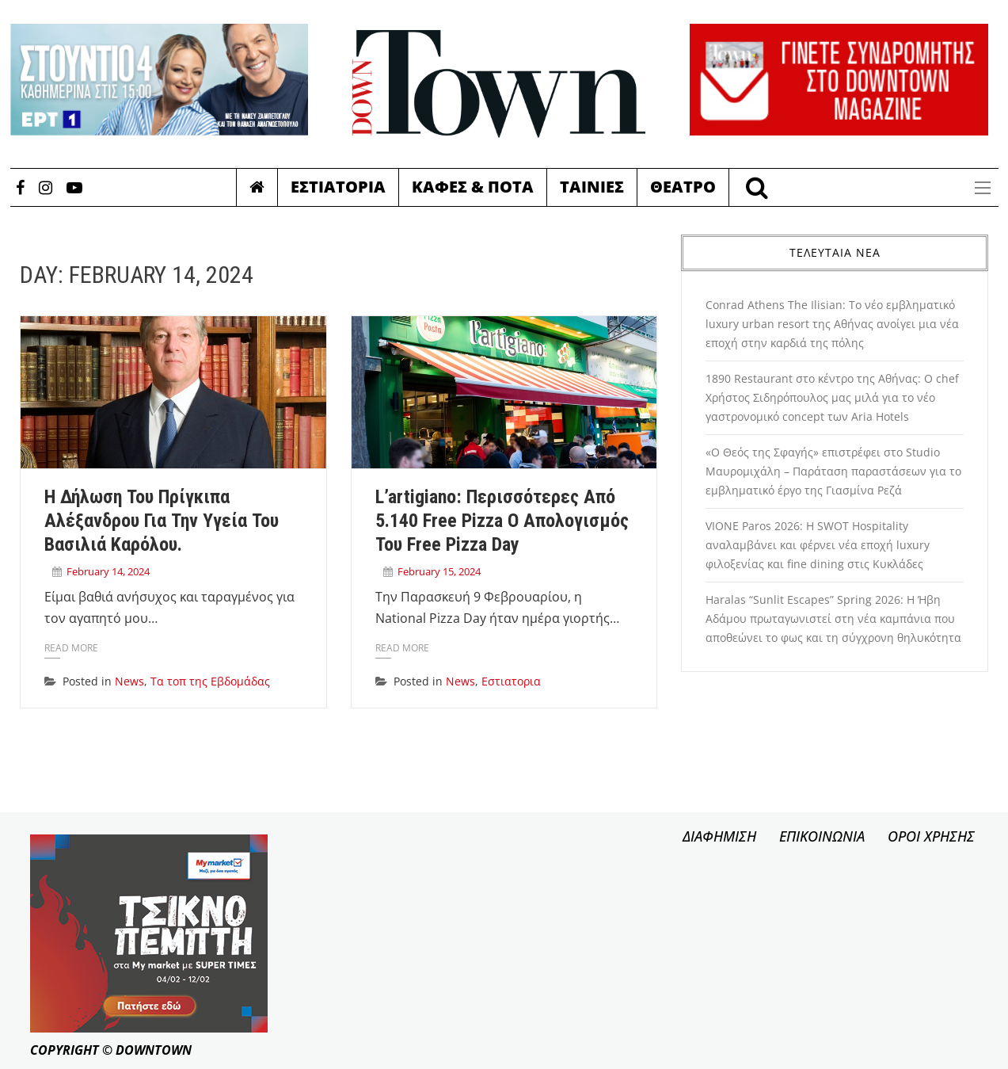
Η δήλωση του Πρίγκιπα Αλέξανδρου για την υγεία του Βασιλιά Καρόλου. (161, 520)
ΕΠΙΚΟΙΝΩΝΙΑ (822, 836)
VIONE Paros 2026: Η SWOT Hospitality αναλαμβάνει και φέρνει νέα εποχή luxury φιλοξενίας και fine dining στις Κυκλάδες (818, 544)
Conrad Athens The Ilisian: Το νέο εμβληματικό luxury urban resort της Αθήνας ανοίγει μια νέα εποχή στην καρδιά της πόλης (832, 323)
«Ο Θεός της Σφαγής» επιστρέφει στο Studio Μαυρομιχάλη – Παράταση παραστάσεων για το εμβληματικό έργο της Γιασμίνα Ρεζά (833, 471)
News (129, 681)
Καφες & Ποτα (473, 186)
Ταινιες (592, 186)
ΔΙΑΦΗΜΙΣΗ (719, 836)
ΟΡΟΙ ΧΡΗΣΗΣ (931, 836)
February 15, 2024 (439, 571)
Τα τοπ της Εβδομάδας (210, 681)
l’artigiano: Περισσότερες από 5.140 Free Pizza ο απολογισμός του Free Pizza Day (502, 520)
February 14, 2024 (108, 571)
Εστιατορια (338, 186)
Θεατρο (683, 186)
